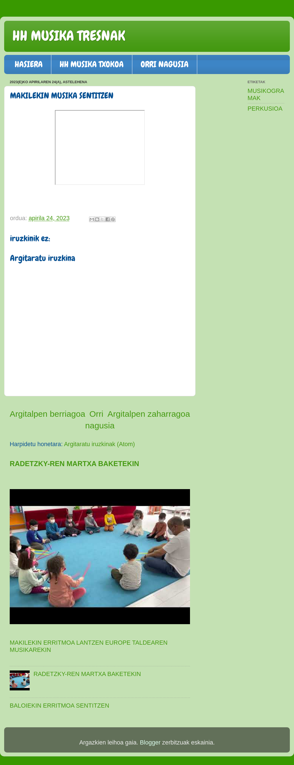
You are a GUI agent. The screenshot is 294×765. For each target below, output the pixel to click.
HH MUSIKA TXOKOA (92, 64)
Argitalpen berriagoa (47, 413)
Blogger (150, 742)
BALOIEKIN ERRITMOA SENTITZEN (59, 705)
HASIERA (29, 64)
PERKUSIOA (265, 108)
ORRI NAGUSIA (165, 64)
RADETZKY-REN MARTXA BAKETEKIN (74, 463)
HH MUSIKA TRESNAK (68, 36)
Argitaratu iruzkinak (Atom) (99, 444)
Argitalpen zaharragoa (148, 413)
